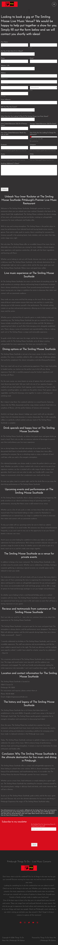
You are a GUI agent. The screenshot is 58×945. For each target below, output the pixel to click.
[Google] (37, 922)
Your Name (5, 42)
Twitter (3, 154)
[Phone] (14, 61)
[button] (29, 10)
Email (32, 58)
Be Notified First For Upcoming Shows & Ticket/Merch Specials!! (43, 825)
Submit (4, 189)
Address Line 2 (4, 84)
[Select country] (3, 61)
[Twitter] (29, 922)
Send (34, 844)
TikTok (31, 154)
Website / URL (5, 65)
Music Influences (6, 99)
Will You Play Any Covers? (9, 107)
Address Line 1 (4, 78)
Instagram (33, 144)
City (2, 90)
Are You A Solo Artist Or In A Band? (12, 51)
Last (31, 47)
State (31, 90)
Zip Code (3, 96)
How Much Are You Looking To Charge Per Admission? (43, 133)
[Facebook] (20, 922)
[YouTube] (33, 922)
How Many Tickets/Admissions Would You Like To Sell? (13, 133)
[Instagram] (25, 922)
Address (3, 73)
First (2, 47)
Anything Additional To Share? (10, 163)
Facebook (4, 144)
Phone (3, 58)
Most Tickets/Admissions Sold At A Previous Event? (14, 124)
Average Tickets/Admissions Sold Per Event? (43, 123)
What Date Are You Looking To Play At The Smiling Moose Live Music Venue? (25, 116)
